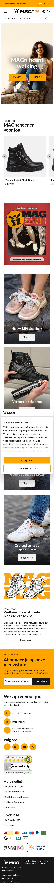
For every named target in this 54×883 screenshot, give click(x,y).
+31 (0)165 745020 (21, 713)
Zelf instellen (27, 468)
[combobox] (27, 18)
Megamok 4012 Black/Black (19, 180)
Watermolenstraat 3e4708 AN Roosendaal (22, 730)
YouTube (24, 746)
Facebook (7, 746)
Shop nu (27, 337)
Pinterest (32, 746)
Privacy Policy (7, 878)
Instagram (15, 746)
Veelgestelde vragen (14, 786)
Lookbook (9, 825)
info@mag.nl (18, 721)
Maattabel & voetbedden (16, 796)
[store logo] (27, 11)
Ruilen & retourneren (14, 791)
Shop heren (27, 558)
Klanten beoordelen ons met (16, 4)
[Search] (46, 18)
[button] (44, 3)
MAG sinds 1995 (12, 820)
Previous (4, 156)
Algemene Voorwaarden (11, 882)
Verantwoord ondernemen (12, 875)
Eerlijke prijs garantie (14, 802)
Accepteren (27, 460)
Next (49, 156)
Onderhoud (9, 807)
